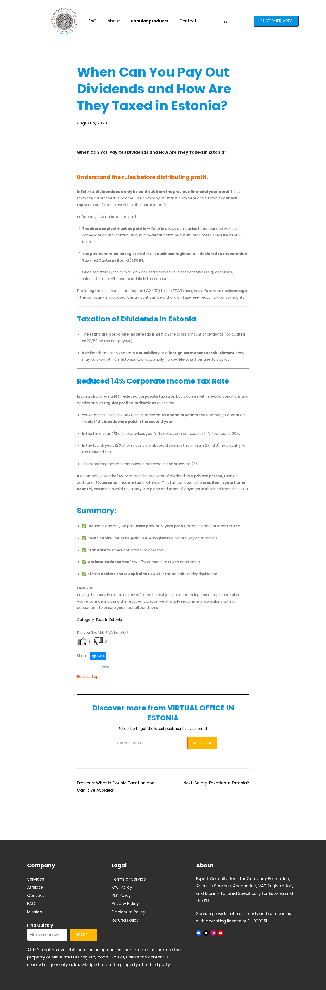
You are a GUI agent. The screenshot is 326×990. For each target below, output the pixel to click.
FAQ (31, 903)
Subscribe (202, 742)
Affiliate (35, 887)
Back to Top (87, 676)
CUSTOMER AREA (276, 21)
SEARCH (83, 935)
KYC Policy (122, 887)
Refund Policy (125, 920)
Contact (35, 895)
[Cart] (225, 21)
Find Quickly (40, 925)
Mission (34, 912)
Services (35, 879)
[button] (163, 152)
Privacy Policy (125, 903)
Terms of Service (129, 879)
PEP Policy (121, 895)
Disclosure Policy (128, 912)
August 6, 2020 (92, 123)
